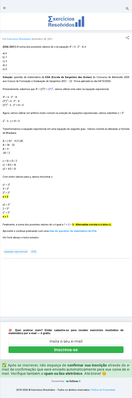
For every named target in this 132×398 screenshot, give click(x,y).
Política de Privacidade (103, 389)
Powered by (66, 381)
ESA (34, 251)
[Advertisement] (66, 288)
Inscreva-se (66, 349)
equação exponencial (15, 251)
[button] (127, 38)
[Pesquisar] (127, 9)
